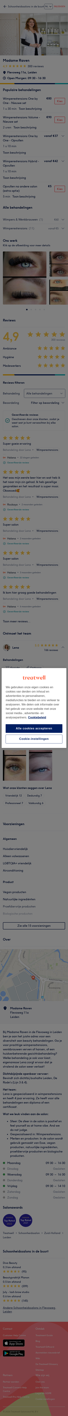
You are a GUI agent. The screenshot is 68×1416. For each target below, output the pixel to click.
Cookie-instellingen (34, 739)
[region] (34, 708)
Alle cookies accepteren (34, 728)
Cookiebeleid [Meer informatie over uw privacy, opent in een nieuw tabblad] (37, 717)
